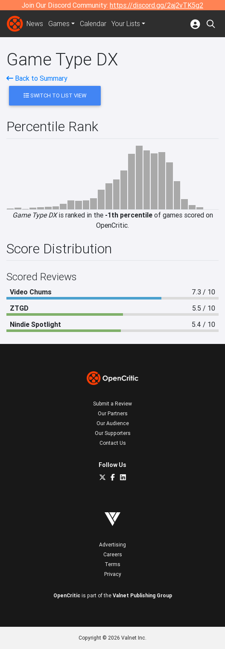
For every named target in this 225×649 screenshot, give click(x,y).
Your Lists (126, 24)
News (35, 24)
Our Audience (112, 423)
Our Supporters (113, 433)
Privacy (112, 574)
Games (59, 24)
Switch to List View (54, 95)
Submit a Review (112, 403)
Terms (112, 564)
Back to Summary (36, 78)
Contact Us (112, 443)
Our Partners (113, 413)
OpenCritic (66, 595)
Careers (112, 554)
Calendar (93, 24)
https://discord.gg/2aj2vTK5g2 (156, 5)
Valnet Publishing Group (142, 595)
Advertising (112, 544)
